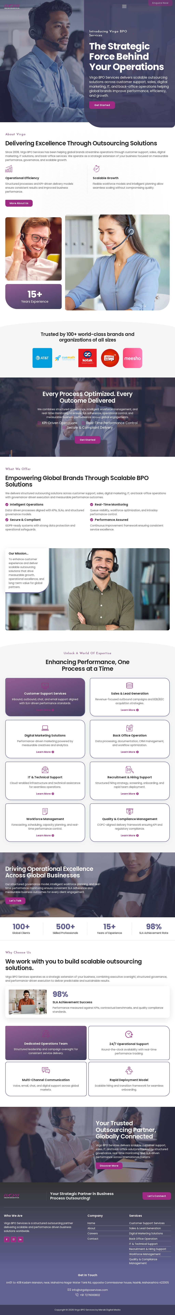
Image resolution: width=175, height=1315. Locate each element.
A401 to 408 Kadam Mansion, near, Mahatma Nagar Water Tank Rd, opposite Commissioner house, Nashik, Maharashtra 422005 (87, 1282)
